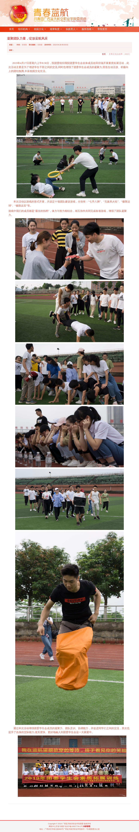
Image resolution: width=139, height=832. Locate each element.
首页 (11, 29)
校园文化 (40, 29)
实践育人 (72, 29)
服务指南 (87, 29)
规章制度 (56, 29)
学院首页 (102, 29)
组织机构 (24, 29)
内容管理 (86, 826)
